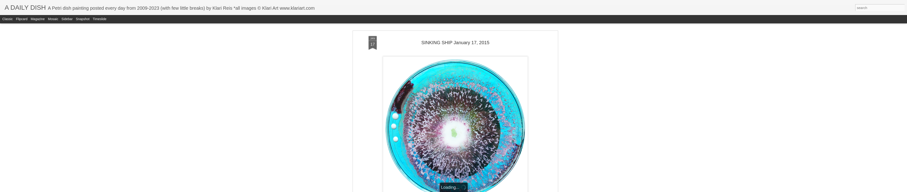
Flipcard (22, 19)
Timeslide (99, 19)
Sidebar (67, 19)
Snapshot (83, 19)
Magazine (38, 19)
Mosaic (53, 19)
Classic (7, 19)
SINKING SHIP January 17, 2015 (455, 42)
